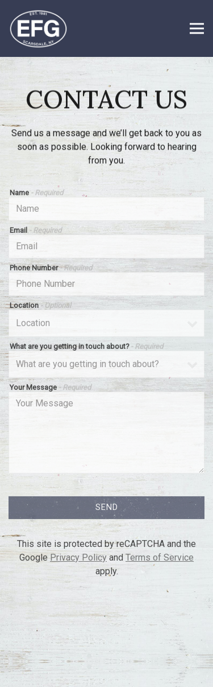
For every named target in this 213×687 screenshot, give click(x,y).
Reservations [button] (107, 643)
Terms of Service (160, 559)
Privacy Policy (78, 559)
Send (106, 509)
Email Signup (107, 672)
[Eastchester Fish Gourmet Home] (45, 28)
